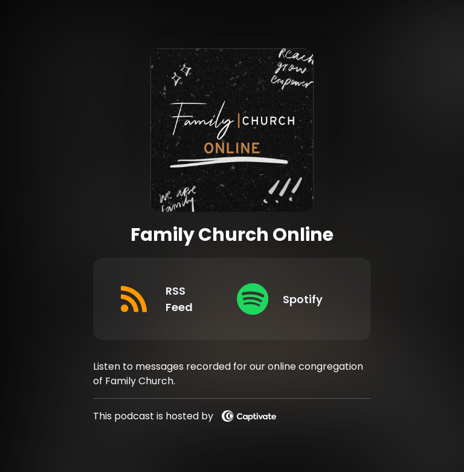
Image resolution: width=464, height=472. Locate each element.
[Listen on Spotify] (287, 299)
